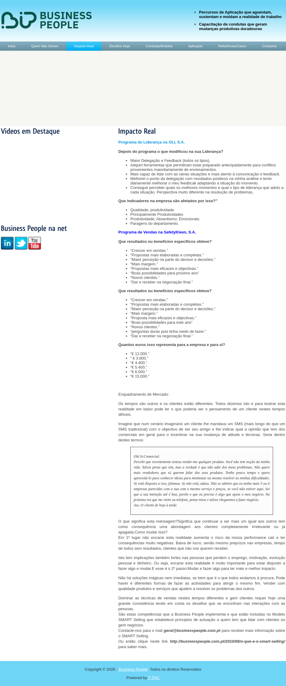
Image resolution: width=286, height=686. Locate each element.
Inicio (12, 46)
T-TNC (154, 677)
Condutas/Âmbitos (159, 46)
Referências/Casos (232, 46)
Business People (133, 669)
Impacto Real (84, 46)
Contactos (269, 46)
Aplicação (195, 46)
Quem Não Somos (44, 46)
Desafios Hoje (119, 46)
